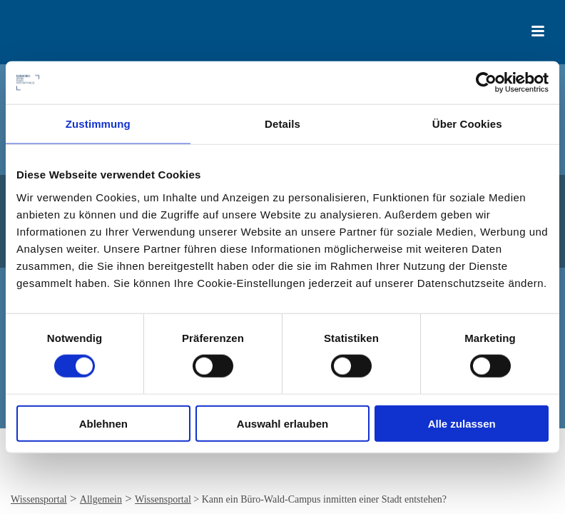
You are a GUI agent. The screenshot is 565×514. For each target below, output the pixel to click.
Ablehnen (103, 423)
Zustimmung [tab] (98, 124)
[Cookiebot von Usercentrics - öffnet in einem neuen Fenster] (486, 83)
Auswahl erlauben (282, 423)
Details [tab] (282, 124)
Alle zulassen (462, 423)
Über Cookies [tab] (467, 124)
